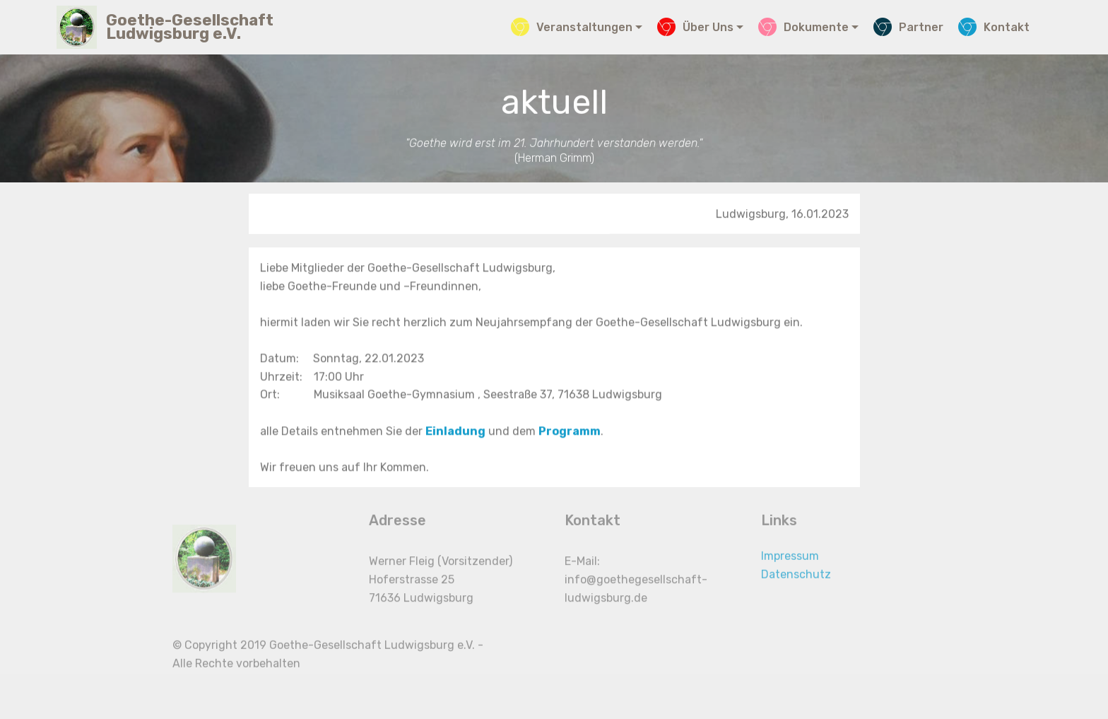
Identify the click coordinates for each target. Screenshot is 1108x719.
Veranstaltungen (571, 27)
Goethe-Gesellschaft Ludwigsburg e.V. (189, 26)
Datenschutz (796, 581)
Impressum (790, 563)
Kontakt (994, 27)
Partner (908, 27)
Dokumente (803, 27)
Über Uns (695, 27)
